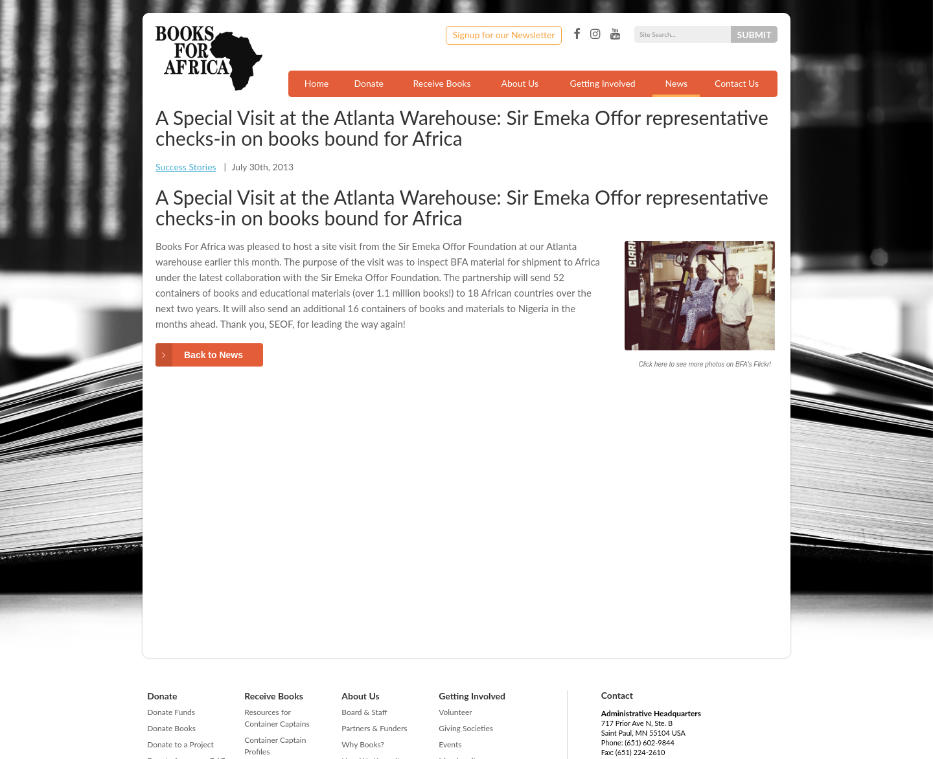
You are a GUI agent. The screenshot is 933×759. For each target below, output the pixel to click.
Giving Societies (466, 728)
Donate (369, 83)
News (676, 83)
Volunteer (455, 712)
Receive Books (442, 83)
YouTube (615, 34)
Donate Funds (171, 712)
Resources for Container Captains (276, 718)
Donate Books (171, 728)
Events (450, 744)
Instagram (595, 34)
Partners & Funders (374, 728)
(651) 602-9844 (649, 742)
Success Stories (186, 166)
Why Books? (362, 744)
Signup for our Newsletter (504, 34)
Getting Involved (603, 83)
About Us (519, 83)
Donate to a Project (180, 744)
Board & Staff (364, 712)
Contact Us (737, 83)
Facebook (576, 34)
